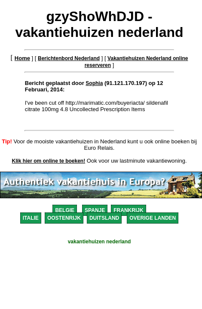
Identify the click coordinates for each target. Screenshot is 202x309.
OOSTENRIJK (64, 218)
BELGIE (64, 210)
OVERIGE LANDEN (152, 218)
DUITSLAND (104, 218)
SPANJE (95, 210)
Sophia (94, 83)
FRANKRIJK (128, 210)
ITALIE (31, 218)
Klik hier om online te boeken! (49, 161)
